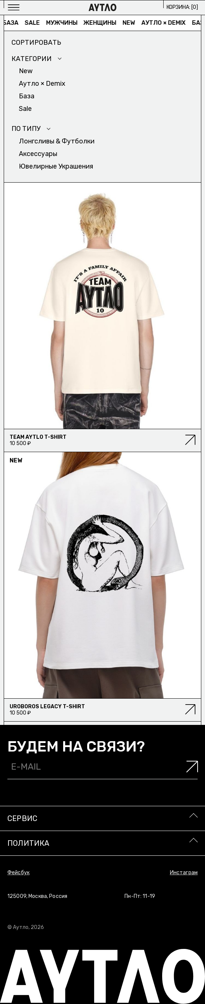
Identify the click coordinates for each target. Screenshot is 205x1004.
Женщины (101, 22)
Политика (28, 843)
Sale (33, 22)
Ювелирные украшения (56, 166)
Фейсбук (18, 872)
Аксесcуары (38, 154)
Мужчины (63, 22)
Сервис (22, 818)
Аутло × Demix (165, 22)
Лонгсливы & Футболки (57, 141)
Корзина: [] (182, 7)
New (130, 22)
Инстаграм (184, 872)
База (12, 22)
